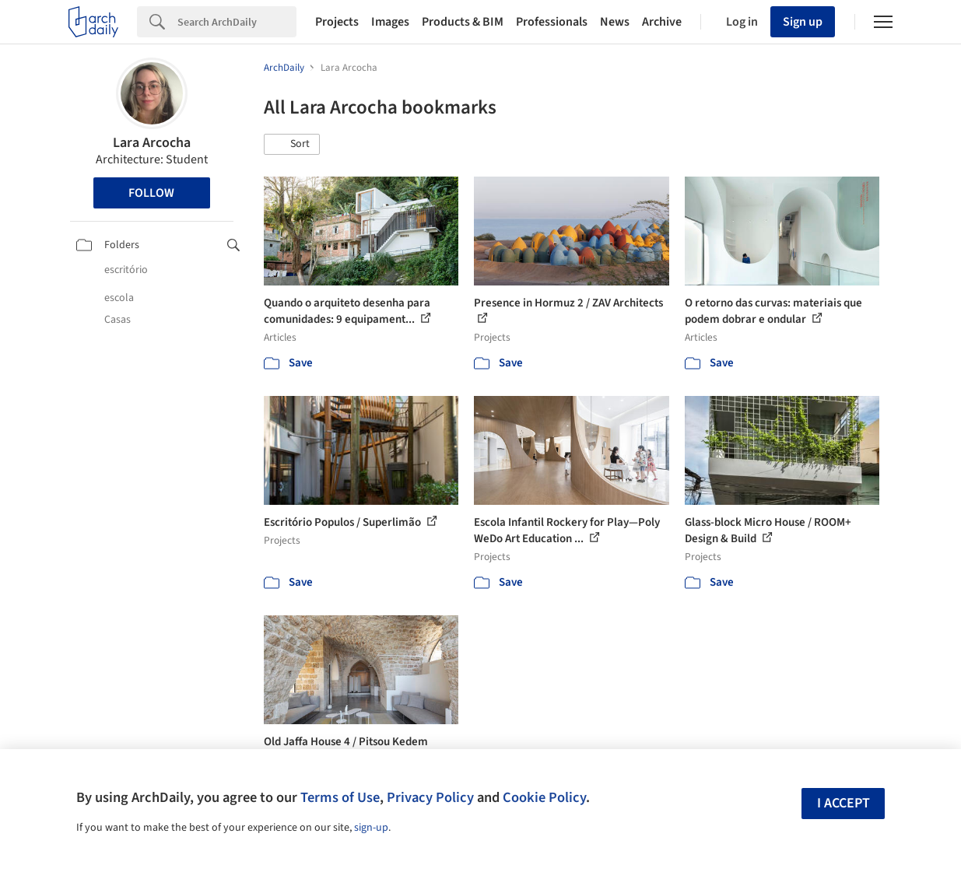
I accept (843, 803)
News (615, 22)
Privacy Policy (430, 797)
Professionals (551, 22)
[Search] (236, 21)
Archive (662, 22)
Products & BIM (462, 22)
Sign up (802, 21)
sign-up (371, 827)
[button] (292, 145)
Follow (151, 192)
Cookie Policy (544, 797)
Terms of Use (340, 797)
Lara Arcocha (152, 142)
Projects (337, 22)
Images (390, 22)
